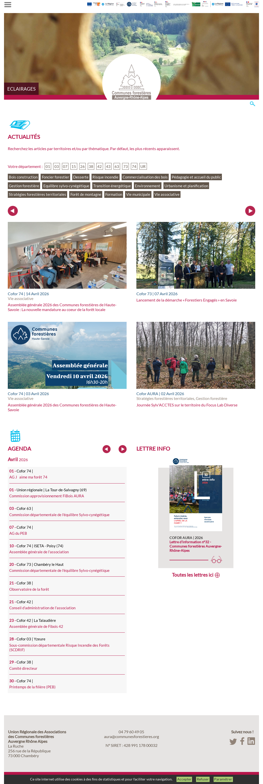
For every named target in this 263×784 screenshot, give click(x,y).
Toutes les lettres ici (192, 575)
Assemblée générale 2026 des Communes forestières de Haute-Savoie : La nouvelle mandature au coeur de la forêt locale (62, 307)
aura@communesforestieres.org (131, 736)
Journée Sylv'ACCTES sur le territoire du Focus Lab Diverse (186, 404)
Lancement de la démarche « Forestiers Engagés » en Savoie (186, 299)
